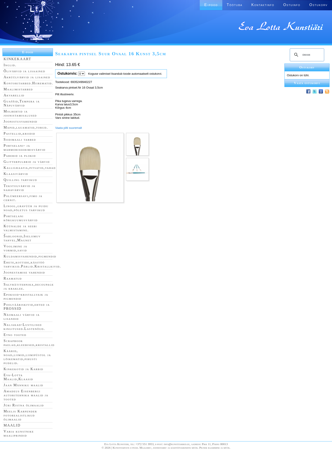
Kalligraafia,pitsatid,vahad (30, 168)
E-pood (211, 5)
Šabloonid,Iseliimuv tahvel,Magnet (22, 238)
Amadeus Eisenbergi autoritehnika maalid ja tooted (26, 395)
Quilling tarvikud (20, 180)
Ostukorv (318, 5)
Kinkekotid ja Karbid (23, 369)
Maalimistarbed (18, 89)
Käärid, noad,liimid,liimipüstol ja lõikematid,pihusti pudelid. (27, 357)
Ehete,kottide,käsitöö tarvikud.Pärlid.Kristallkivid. (32, 264)
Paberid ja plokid (20, 155)
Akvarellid (14, 95)
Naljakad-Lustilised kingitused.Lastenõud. (24, 327)
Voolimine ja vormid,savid (15, 248)
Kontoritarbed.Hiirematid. (28, 83)
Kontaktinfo (262, 5)
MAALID (12, 425)
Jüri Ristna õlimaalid (24, 405)
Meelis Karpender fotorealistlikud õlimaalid (20, 415)
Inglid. (10, 65)
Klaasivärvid (16, 174)
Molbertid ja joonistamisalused (20, 113)
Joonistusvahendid (20, 121)
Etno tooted (15, 335)
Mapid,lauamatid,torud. (26, 127)
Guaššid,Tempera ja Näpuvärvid (22, 103)
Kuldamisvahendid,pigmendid (30, 256)
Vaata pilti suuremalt (68, 127)
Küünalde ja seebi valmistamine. (20, 228)
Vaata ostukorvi (307, 83)
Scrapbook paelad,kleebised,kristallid (29, 343)
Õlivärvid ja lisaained (24, 71)
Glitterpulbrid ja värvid (27, 161)
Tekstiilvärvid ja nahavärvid (19, 188)
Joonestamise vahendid (24, 272)
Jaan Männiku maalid (23, 385)
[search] (306, 54)
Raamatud (13, 278)
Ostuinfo (291, 5)
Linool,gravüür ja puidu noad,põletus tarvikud (26, 208)
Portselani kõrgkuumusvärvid (21, 218)
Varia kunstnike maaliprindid (19, 433)
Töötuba (234, 5)
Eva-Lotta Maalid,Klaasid (18, 377)
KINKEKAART (17, 59)
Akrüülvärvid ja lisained (27, 77)
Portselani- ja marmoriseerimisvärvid (25, 147)
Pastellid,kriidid (19, 133)
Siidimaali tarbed (20, 139)
